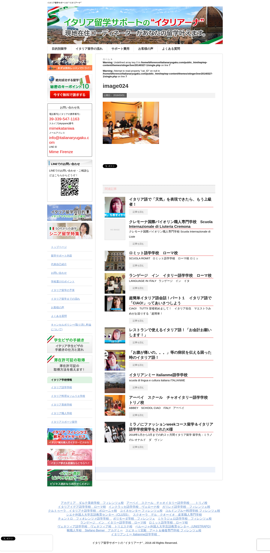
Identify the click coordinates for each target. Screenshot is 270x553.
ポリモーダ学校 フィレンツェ (134, 518)
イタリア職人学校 (61, 413)
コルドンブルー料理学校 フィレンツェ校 (192, 510)
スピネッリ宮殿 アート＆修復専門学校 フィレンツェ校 (163, 530)
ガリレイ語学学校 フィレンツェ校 (186, 506)
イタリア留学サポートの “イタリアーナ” (64, 3)
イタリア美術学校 (61, 404)
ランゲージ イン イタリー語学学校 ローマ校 (170, 275)
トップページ (59, 246)
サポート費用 (120, 48)
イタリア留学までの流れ (65, 298)
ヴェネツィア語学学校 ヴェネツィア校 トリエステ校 (94, 526)
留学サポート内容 (61, 255)
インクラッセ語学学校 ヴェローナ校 (134, 506)
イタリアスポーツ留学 (64, 421)
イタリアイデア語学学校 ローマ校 (82, 506)
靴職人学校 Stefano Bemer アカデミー (95, 530)
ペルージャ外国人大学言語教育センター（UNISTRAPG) (173, 526)
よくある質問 (171, 48)
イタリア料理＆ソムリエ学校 (68, 395)
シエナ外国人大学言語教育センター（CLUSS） (98, 514)
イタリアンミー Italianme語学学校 (160, 375)
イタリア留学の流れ (89, 48)
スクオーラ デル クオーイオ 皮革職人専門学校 (167, 514)
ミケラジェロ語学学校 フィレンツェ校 (185, 518)
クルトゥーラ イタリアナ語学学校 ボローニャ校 (82, 510)
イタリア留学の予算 (63, 290)
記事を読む (138, 212)
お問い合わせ (59, 272)
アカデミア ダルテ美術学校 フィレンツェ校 (92, 502)
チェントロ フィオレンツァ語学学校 (85, 518)
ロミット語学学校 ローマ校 (153, 253)
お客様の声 (145, 48)
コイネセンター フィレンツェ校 (141, 510)
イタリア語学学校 (61, 387)
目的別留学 (59, 48)
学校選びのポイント (63, 281)
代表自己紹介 (59, 264)
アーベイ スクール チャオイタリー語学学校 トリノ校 (166, 502)
